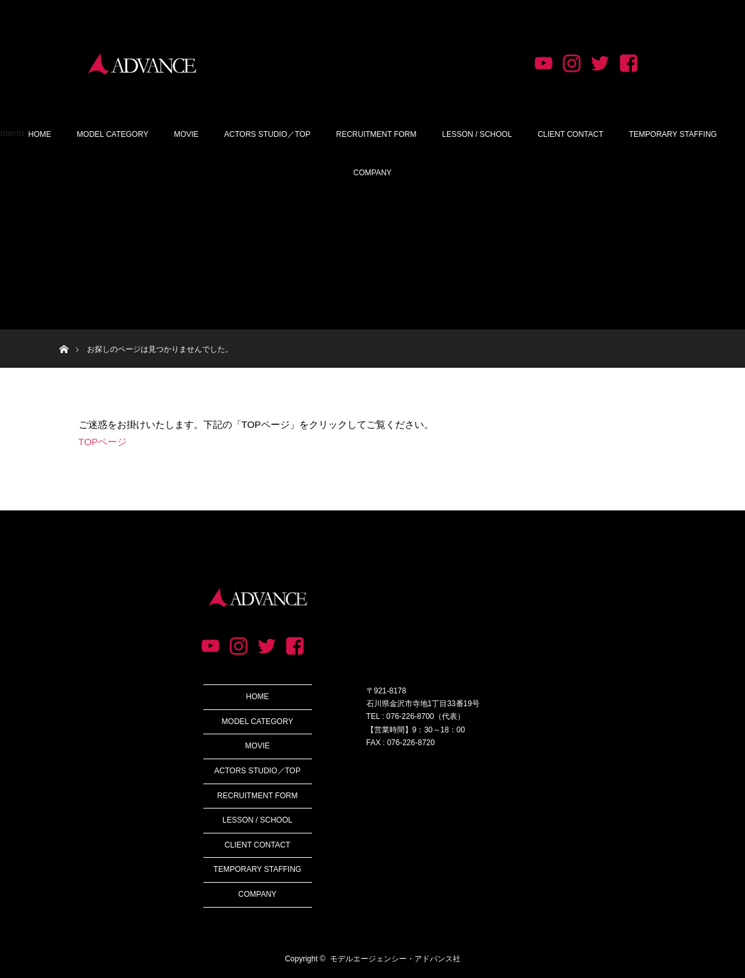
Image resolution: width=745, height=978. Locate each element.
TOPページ (103, 441)
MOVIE (186, 134)
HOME (39, 134)
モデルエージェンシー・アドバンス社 (395, 958)
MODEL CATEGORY (112, 134)
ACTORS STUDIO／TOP (267, 134)
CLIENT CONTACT (571, 134)
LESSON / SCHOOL (477, 134)
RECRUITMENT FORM (376, 134)
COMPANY (373, 172)
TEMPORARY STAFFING (673, 134)
